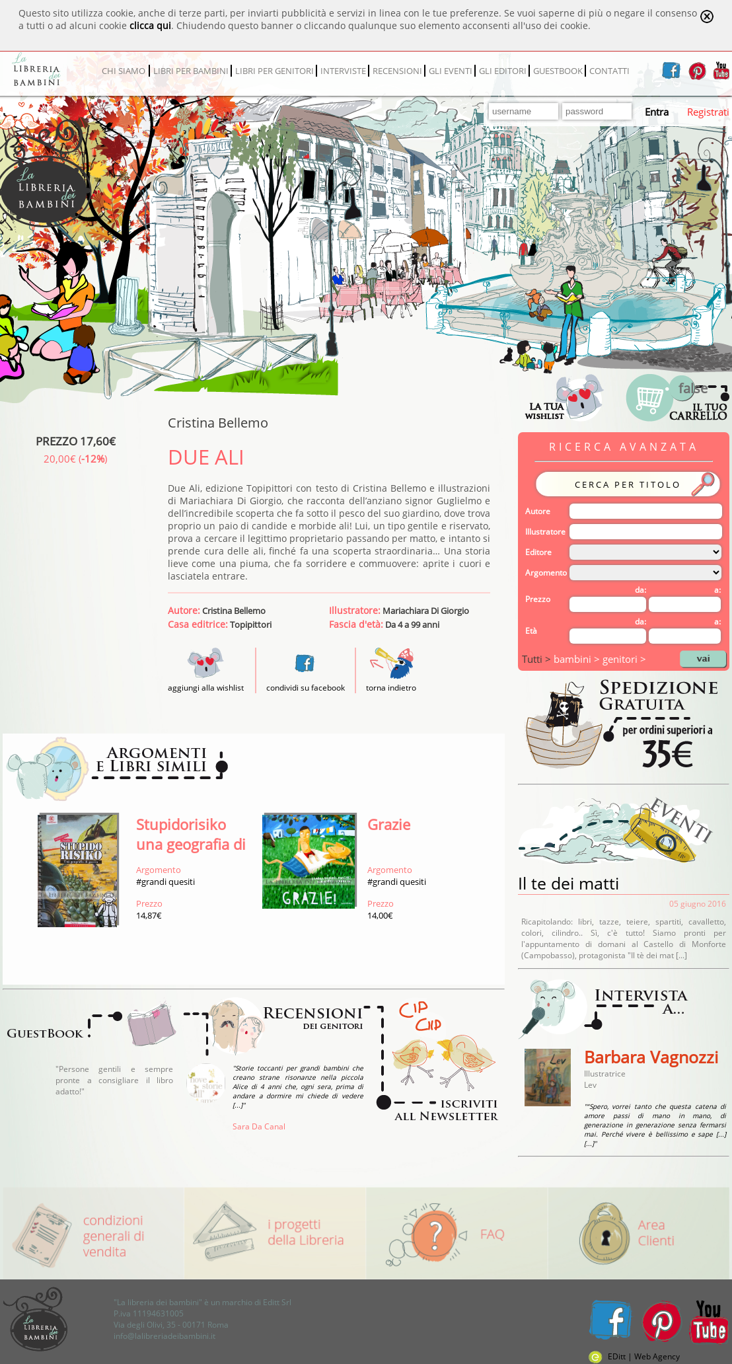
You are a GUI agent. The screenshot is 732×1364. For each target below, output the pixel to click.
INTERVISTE (343, 71)
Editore (538, 552)
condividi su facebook (305, 687)
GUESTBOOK (558, 71)
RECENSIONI (397, 71)
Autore (537, 511)
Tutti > (538, 658)
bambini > (578, 658)
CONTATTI (609, 71)
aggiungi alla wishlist (206, 682)
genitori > (624, 658)
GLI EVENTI (450, 71)
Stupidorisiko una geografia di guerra (191, 844)
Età (531, 630)
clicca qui (150, 25)
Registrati (708, 111)
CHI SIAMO (123, 71)
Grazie (388, 824)
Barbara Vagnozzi (651, 1056)
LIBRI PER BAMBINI (191, 71)
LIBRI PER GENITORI (274, 71)
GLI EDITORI (503, 71)
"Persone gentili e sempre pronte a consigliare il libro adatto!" (114, 1080)
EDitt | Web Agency (634, 1356)
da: (640, 589)
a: (717, 589)
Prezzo (537, 599)
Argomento (546, 572)
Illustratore (545, 531)
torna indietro (391, 687)
